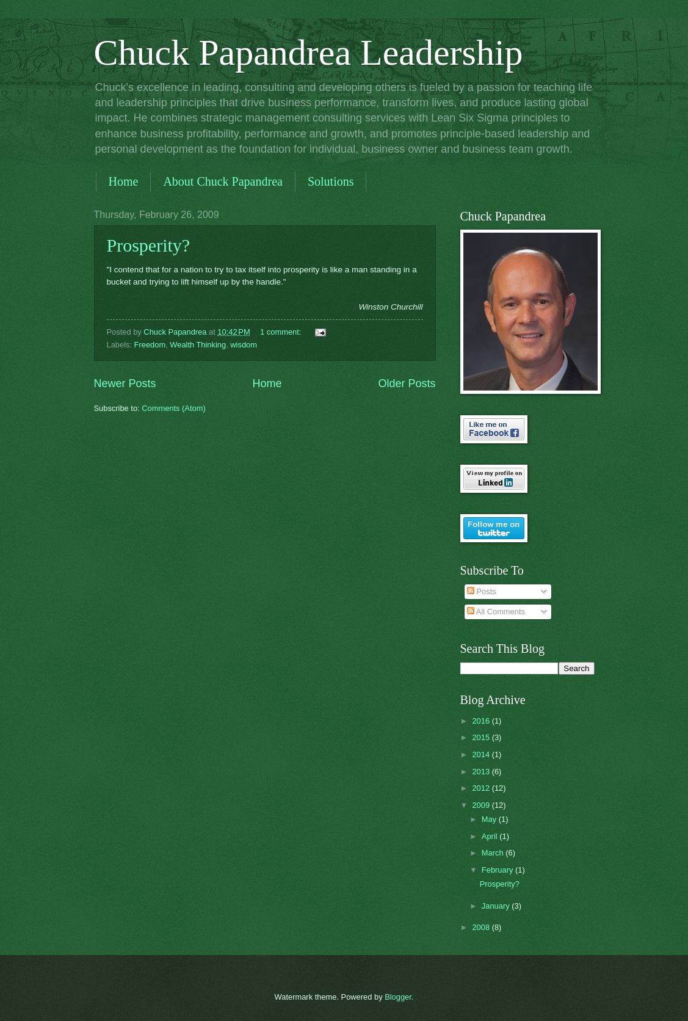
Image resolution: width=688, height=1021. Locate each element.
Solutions (331, 181)
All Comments (496, 611)
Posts (481, 591)
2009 (481, 805)
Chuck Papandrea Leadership (308, 52)
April (490, 836)
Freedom (150, 344)
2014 (481, 754)
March (493, 852)
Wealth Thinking (198, 344)
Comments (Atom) (173, 408)
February (498, 869)
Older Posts (406, 383)
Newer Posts (125, 383)
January (497, 905)
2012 (481, 788)
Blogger (398, 996)
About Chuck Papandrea (223, 181)
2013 (481, 771)
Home (124, 181)
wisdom (243, 344)
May (490, 819)
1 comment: (281, 331)
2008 (481, 927)
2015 (481, 737)
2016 (481, 720)
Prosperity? (148, 245)
